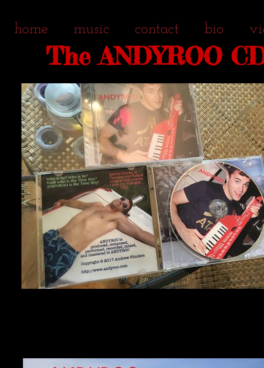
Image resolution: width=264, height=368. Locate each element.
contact (157, 29)
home (31, 29)
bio (214, 29)
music (91, 29)
